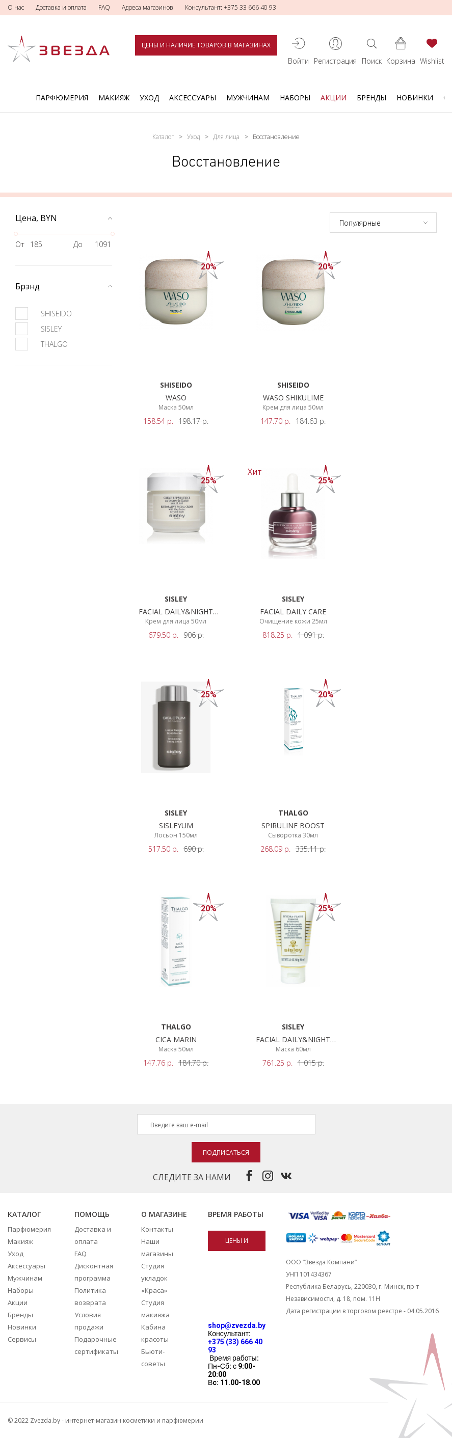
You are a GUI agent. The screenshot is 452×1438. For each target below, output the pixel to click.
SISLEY (38, 328)
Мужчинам (248, 97)
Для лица (226, 136)
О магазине (164, 1214)
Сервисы (22, 1339)
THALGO (41, 344)
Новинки (414, 97)
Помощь (92, 1214)
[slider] (16, 234)
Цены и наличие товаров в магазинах (206, 45)
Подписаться (226, 1152)
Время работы (235, 1214)
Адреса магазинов (147, 7)
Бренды (371, 97)
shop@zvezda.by (236, 1325)
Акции (334, 97)
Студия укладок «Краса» (154, 1278)
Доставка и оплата (61, 7)
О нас (16, 7)
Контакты (157, 1229)
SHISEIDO (43, 313)
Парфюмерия (62, 97)
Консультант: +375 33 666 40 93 (230, 7)
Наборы (295, 97)
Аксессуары (192, 97)
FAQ (104, 7)
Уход (149, 97)
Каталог (163, 136)
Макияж (113, 97)
